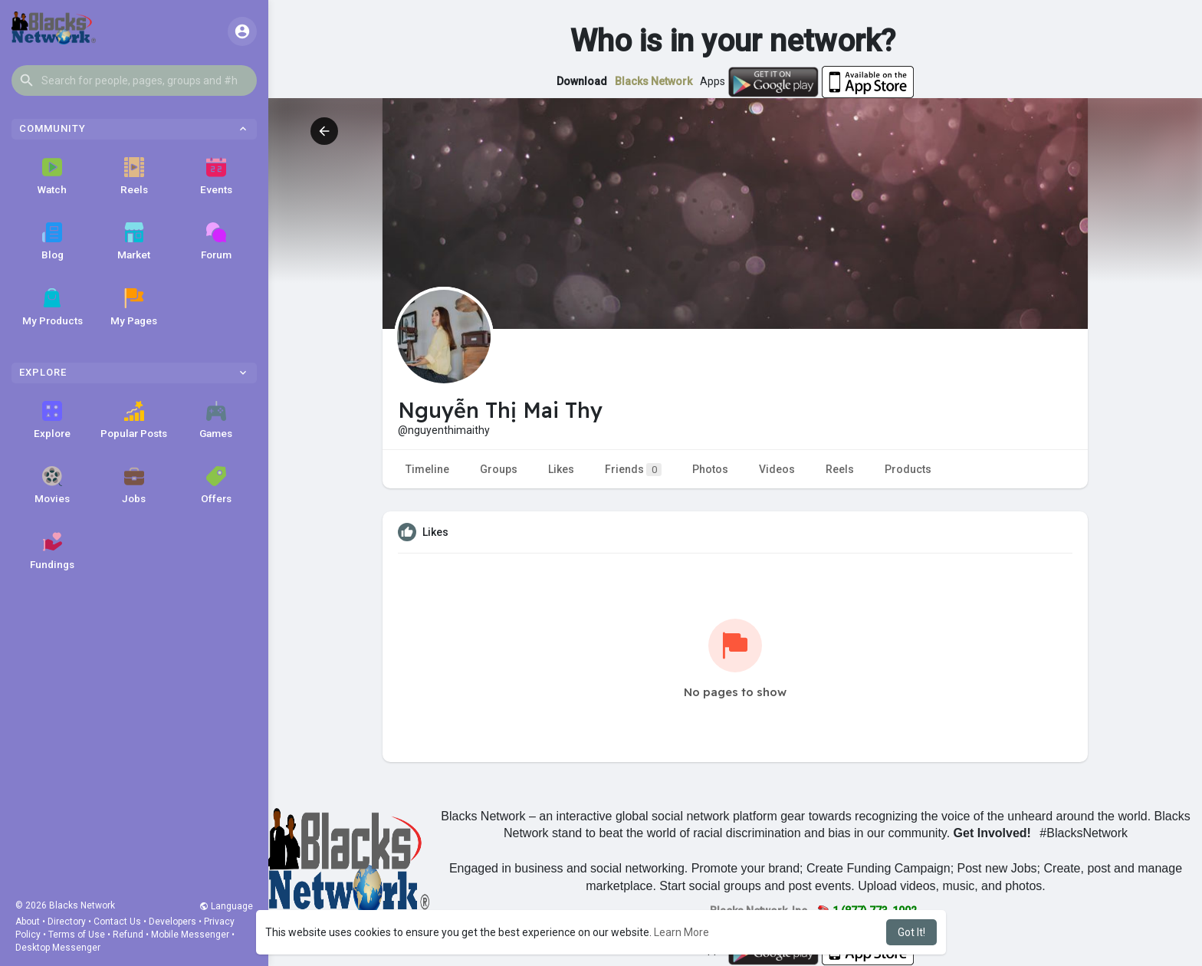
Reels (134, 176)
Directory (67, 921)
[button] (134, 80)
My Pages (133, 307)
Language (226, 906)
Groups (498, 469)
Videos (777, 469)
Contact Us (117, 921)
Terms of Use (76, 934)
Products (908, 469)
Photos (710, 469)
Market (133, 241)
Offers (216, 485)
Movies (52, 485)
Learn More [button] (681, 932)
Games (215, 420)
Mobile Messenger (190, 934)
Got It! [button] (911, 932)
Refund (128, 934)
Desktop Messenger (57, 947)
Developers (172, 921)
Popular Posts (133, 420)
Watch (52, 176)
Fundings (52, 551)
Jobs (134, 485)
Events (216, 176)
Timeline (427, 469)
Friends (633, 469)
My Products (52, 307)
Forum (216, 241)
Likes (561, 469)
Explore (52, 420)
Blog (52, 241)
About (27, 921)
